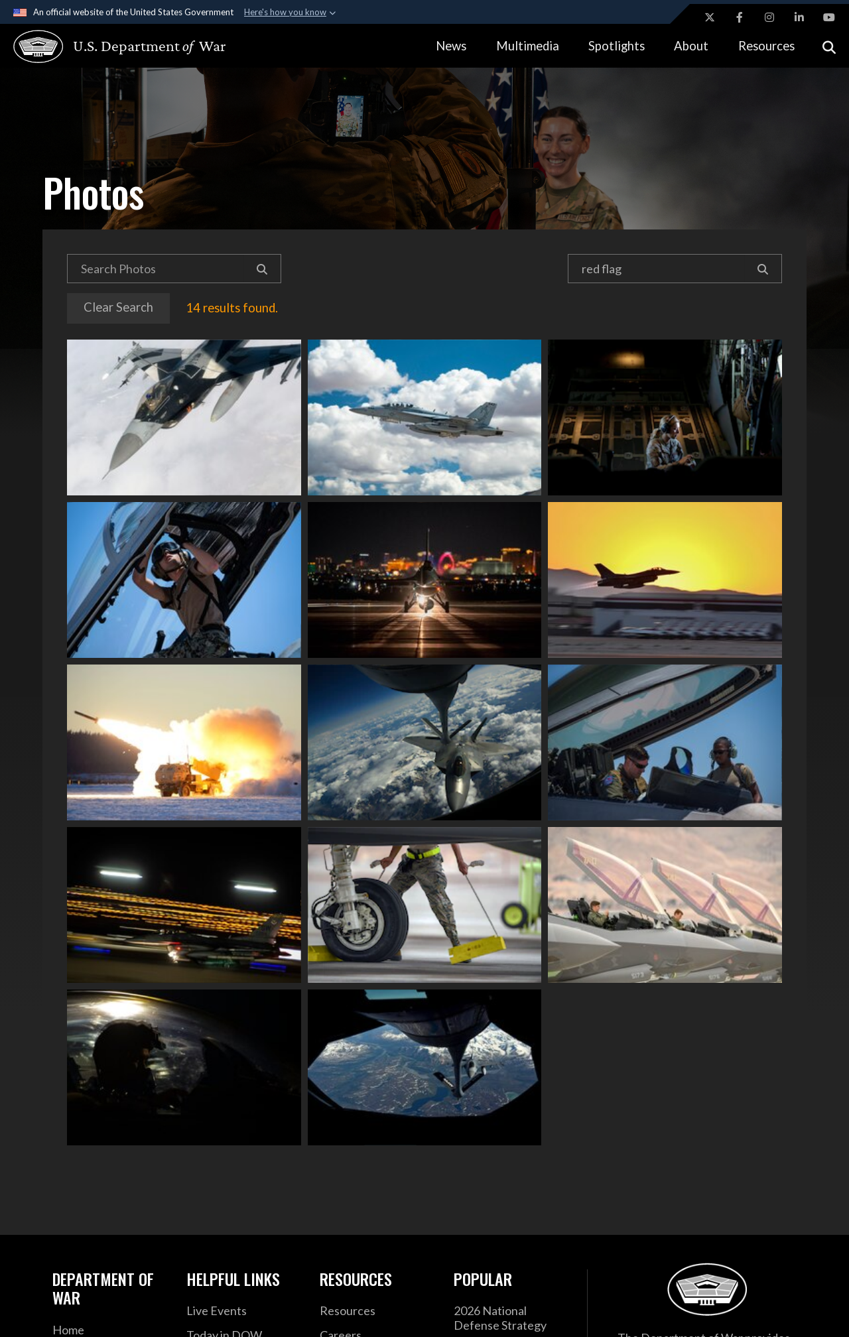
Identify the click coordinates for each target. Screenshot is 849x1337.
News (451, 45)
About (691, 45)
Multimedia (527, 45)
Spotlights (616, 45)
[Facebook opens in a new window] (740, 17)
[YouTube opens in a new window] (829, 17)
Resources (766, 45)
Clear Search (118, 307)
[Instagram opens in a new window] (769, 17)
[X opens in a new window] (710, 17)
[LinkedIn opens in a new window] (799, 17)
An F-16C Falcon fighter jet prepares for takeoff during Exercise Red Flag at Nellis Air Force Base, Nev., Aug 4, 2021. (425, 580)
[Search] (262, 268)
